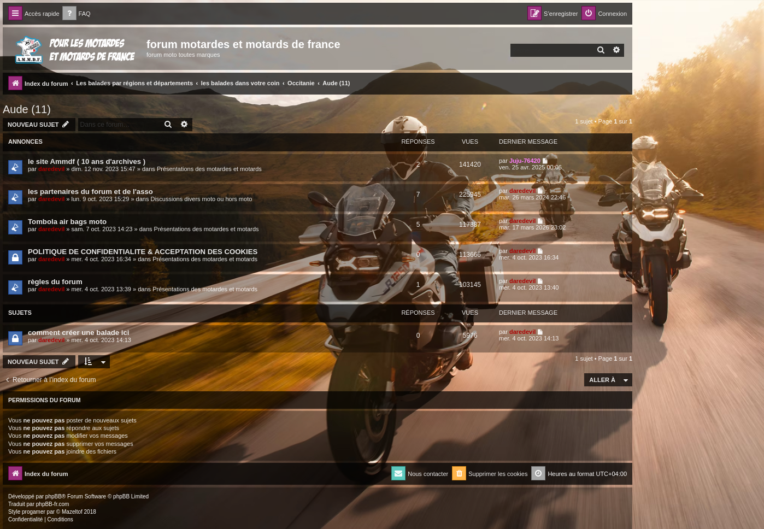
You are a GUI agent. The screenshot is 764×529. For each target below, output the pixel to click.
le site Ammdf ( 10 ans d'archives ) (86, 161)
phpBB (53, 496)
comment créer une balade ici (78, 332)
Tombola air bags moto (67, 222)
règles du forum (55, 282)
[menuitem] (76, 14)
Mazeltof (72, 512)
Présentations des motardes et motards (209, 169)
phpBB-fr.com (52, 504)
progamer (33, 512)
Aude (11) (27, 109)
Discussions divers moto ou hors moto (201, 199)
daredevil (51, 169)
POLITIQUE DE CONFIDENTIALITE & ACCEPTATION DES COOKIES (142, 252)
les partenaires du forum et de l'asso (90, 191)
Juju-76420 (524, 160)
